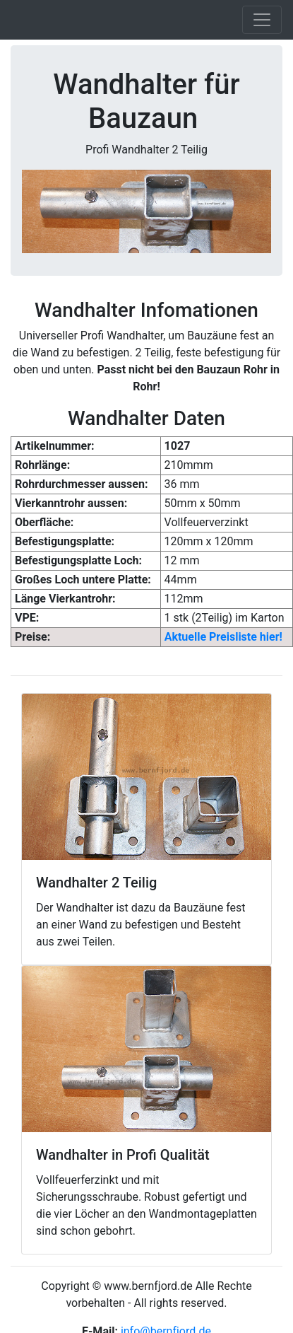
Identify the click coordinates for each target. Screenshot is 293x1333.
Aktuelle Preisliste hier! (223, 637)
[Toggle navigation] (262, 20)
